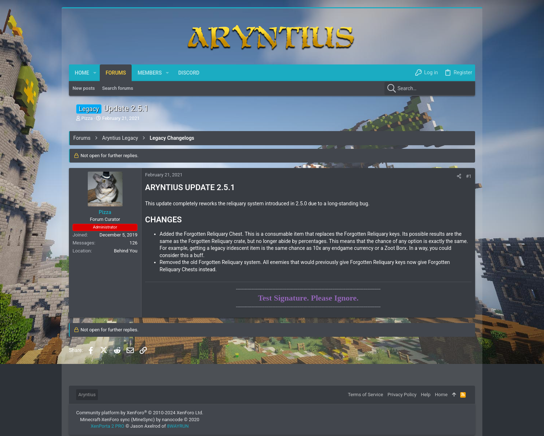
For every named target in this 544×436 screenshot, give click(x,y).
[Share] (458, 176)
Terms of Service (365, 394)
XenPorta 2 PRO (107, 426)
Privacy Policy (401, 394)
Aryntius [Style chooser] (87, 394)
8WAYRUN (178, 426)
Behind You (125, 250)
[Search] (429, 88)
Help (425, 394)
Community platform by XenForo (139, 412)
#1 (468, 176)
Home (441, 394)
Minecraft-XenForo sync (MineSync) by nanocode (139, 419)
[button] (95, 72)
